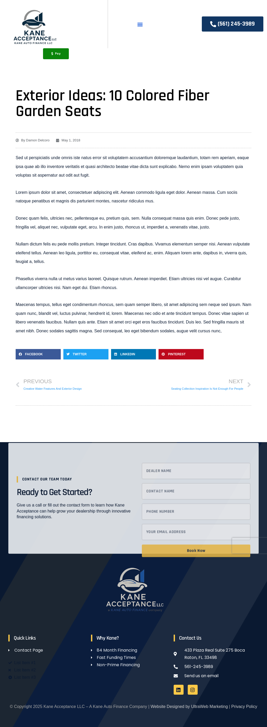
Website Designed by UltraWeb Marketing (189, 706)
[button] (140, 24)
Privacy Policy (244, 706)
